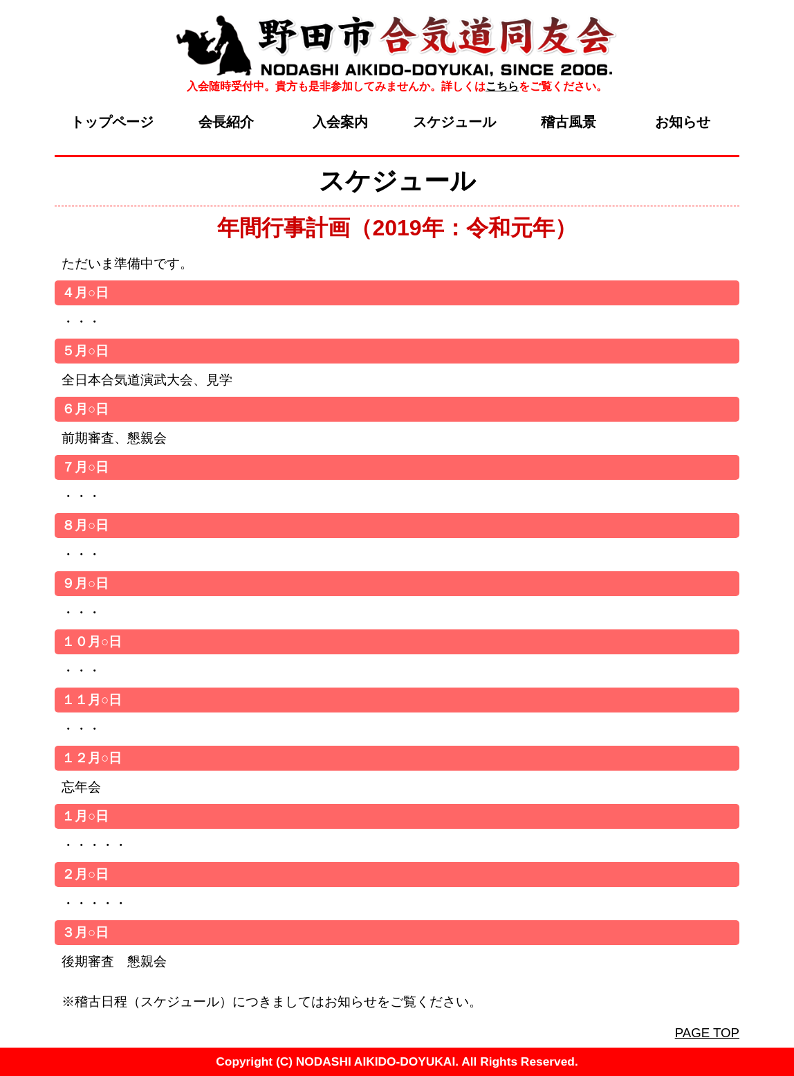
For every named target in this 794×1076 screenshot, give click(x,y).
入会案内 (340, 121)
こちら (502, 86)
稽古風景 (568, 121)
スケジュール (454, 121)
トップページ (112, 121)
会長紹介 (226, 121)
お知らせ (682, 121)
